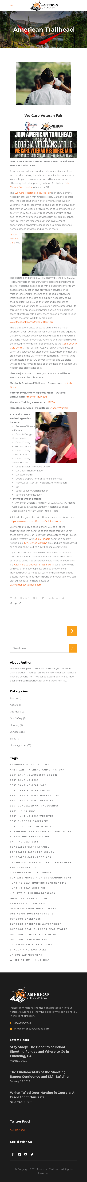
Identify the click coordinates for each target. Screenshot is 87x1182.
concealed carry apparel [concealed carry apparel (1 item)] (29, 847)
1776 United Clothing (35, 543)
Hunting (14, 725)
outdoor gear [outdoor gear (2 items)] (21, 929)
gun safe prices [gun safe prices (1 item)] (22, 878)
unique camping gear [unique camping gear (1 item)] (26, 955)
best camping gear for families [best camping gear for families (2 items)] (34, 795)
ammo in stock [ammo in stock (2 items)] (53, 770)
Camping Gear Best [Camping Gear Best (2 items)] (24, 842)
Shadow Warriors (59, 408)
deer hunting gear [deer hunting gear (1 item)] (57, 862)
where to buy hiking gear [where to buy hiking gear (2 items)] (30, 960)
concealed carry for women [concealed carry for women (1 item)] (32, 852)
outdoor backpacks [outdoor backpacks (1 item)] (25, 919)
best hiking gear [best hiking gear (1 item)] (23, 811)
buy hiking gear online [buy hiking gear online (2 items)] (53, 831)
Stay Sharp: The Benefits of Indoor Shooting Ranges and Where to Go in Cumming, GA (39, 1051)
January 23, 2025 (20, 1081)
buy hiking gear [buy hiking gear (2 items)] (22, 831)
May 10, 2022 (19, 598)
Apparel (14, 704)
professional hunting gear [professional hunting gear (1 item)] (31, 944)
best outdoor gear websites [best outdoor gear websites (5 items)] (32, 826)
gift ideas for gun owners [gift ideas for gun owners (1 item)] (30, 872)
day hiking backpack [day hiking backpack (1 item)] (25, 862)
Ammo (14, 698)
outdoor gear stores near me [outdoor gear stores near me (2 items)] (33, 934)
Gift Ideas (15, 711)
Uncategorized (55, 598)
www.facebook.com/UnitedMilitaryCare (32, 322)
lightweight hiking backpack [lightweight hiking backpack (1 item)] (32, 893)
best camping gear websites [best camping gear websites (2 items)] (31, 800)
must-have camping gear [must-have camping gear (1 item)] (29, 898)
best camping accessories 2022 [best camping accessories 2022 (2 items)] (34, 775)
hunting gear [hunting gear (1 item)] (20, 883)
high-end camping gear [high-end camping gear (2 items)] (53, 878)
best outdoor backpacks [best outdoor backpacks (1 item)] (29, 821)
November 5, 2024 (21, 1101)
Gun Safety (16, 718)
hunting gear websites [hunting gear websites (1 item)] (28, 888)
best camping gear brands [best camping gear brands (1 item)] (30, 790)
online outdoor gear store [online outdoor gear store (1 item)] (31, 914)
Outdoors (15, 731)
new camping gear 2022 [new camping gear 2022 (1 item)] (28, 903)
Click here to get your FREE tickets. (34, 564)
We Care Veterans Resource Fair (33, 192)
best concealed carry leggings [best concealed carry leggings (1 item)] (34, 806)
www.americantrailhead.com (26, 584)
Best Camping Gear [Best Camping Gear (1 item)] (24, 780)
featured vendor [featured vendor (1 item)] (23, 867)
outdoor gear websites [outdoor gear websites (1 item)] (28, 939)
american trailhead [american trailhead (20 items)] (25, 770)
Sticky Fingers (42, 538)
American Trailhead (36, 396)
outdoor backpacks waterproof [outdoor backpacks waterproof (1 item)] (35, 924)
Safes (13, 738)
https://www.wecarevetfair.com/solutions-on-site (37, 521)
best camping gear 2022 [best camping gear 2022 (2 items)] (28, 785)
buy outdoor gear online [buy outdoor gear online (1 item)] (30, 836)
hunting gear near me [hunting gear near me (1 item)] (49, 883)
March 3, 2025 (18, 1060)
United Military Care (14, 238)
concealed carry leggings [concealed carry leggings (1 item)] (30, 857)
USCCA (51, 402)
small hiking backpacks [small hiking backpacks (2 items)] (28, 950)
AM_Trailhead (17, 1129)
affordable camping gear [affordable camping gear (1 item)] (30, 764)
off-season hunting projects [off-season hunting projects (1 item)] (33, 908)
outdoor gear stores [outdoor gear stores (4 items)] (50, 929)
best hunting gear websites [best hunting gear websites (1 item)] (31, 816)
